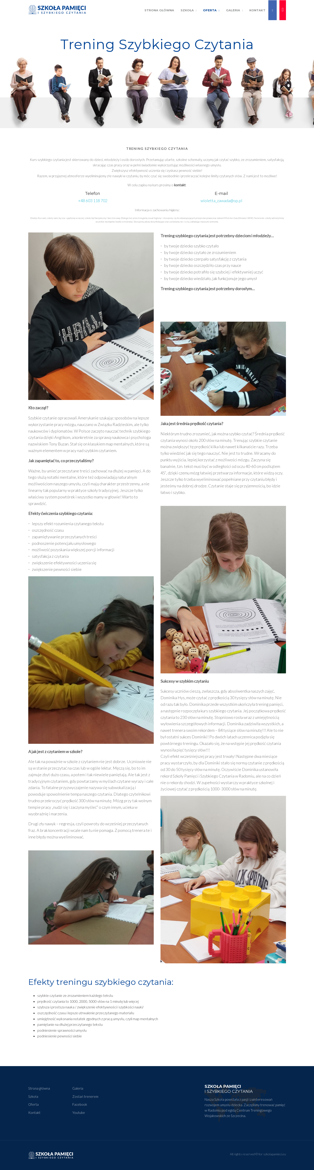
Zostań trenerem (85, 1096)
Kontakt (257, 10)
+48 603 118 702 (92, 200)
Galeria (234, 10)
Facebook (79, 1104)
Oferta (211, 10)
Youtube (78, 1112)
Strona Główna (159, 10)
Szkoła (189, 10)
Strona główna (39, 1088)
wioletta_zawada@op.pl (221, 200)
